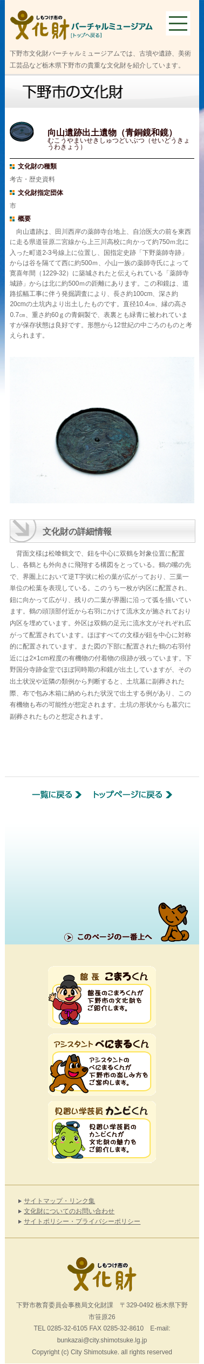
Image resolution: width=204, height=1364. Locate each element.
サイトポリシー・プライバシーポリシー (82, 1221)
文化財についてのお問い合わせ (69, 1211)
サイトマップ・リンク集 (59, 1201)
